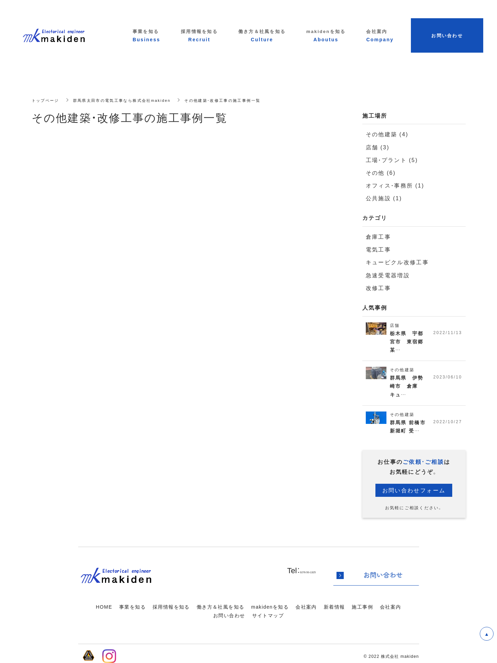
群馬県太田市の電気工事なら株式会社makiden (127, 100)
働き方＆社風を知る (221, 606)
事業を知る (132, 606)
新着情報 (334, 606)
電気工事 (378, 249)
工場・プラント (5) (390, 159)
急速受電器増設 (386, 274)
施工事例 (362, 606)
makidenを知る (270, 606)
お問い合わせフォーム (413, 493)
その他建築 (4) (386, 134)
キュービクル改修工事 (395, 261)
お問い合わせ (229, 615)
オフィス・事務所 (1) (393, 185)
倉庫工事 (378, 236)
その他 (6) (380, 172)
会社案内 (306, 606)
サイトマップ (268, 615)
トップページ (46, 100)
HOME (104, 606)
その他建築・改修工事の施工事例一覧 (233, 100)
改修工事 (378, 287)
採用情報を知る (171, 606)
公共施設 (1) (383, 197)
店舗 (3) (377, 146)
